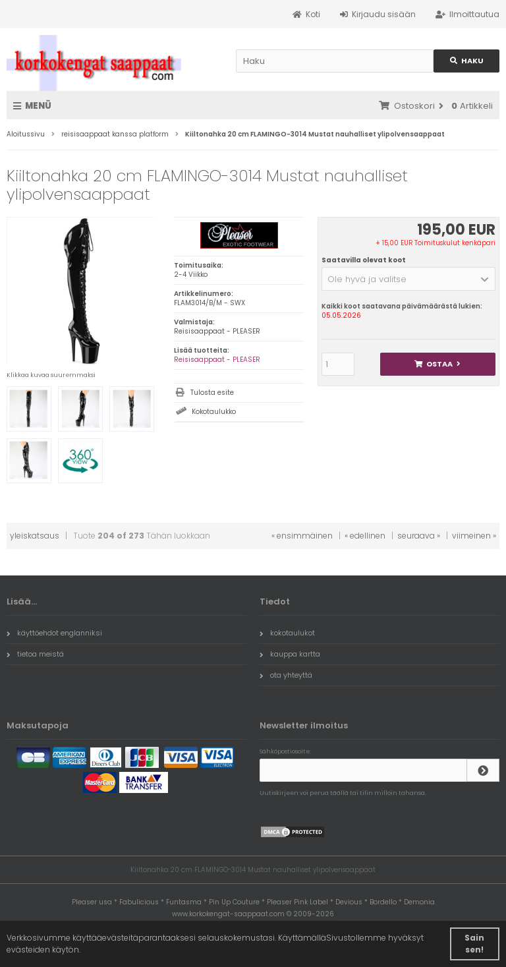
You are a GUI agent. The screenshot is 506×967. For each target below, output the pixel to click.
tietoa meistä (35, 654)
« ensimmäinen (302, 535)
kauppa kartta (290, 654)
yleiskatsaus (34, 535)
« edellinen (365, 535)
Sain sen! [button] (474, 943)
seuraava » (418, 535)
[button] (408, 279)
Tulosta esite (212, 392)
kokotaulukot (287, 633)
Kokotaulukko (214, 412)
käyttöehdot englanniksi (54, 633)
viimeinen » (474, 535)
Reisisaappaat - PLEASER (217, 360)
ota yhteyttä (286, 675)
